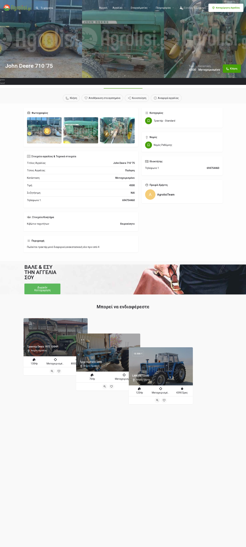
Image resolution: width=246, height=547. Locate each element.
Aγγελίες (118, 7)
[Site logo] (18, 7)
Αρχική (103, 7)
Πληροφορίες (163, 7)
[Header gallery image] (41, 39)
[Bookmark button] (59, 371)
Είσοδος (188, 7)
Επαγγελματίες (139, 7)
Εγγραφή (201, 7)
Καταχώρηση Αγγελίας (226, 7)
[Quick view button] (52, 371)
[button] (42, 289)
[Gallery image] (44, 130)
